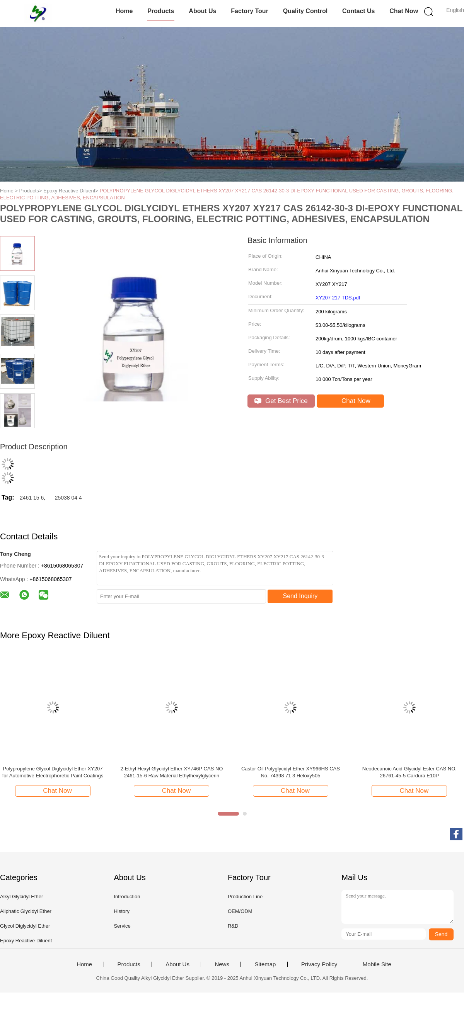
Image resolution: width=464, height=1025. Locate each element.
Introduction (127, 896)
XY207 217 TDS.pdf (338, 298)
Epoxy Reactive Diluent (26, 940)
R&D (233, 926)
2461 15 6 (32, 498)
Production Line (245, 896)
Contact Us (358, 11)
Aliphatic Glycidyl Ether (25, 911)
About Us (202, 11)
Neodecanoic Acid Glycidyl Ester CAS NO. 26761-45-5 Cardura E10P (409, 772)
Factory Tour (249, 11)
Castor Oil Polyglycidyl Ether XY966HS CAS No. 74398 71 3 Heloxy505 (290, 772)
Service (122, 926)
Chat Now (403, 11)
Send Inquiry (300, 596)
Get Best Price (280, 401)
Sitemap (265, 964)
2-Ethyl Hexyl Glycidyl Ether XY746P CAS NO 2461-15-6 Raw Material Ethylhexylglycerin (171, 772)
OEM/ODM (240, 911)
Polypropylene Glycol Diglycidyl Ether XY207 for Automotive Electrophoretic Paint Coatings (53, 772)
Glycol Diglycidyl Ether (25, 926)
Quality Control (305, 11)
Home (124, 11)
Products (160, 11)
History (121, 911)
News (222, 964)
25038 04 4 (68, 498)
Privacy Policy (319, 964)
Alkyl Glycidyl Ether (21, 896)
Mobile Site (377, 964)
